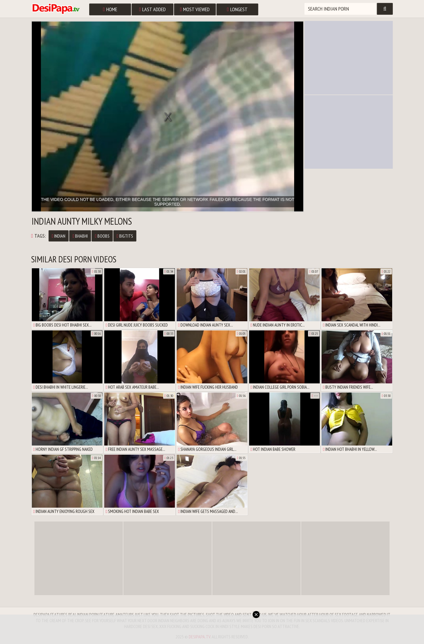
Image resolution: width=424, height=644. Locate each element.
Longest (237, 9)
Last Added (152, 9)
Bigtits (125, 236)
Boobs (102, 236)
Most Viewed (195, 9)
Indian (59, 236)
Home (110, 9)
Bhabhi (80, 236)
